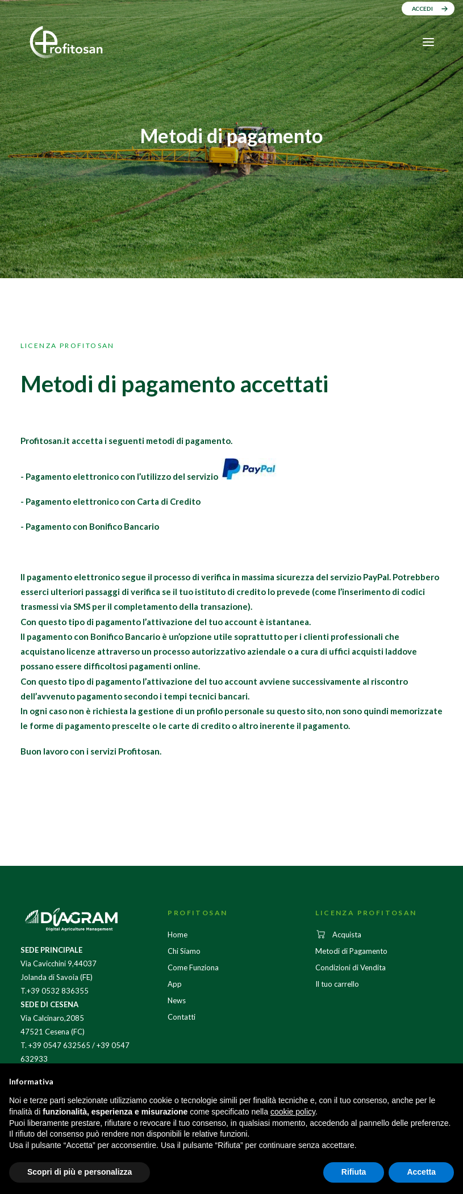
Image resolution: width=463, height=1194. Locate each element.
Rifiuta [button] (353, 1171)
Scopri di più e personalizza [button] (79, 1171)
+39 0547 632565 (59, 1045)
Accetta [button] (421, 1171)
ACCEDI (422, 8)
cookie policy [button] (292, 1111)
